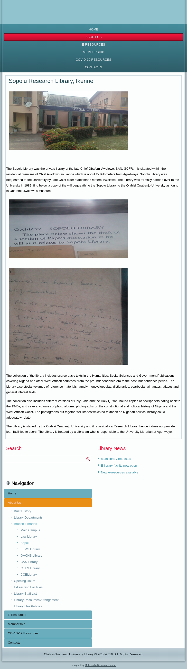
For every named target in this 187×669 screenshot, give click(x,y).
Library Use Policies (28, 606)
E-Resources (93, 44)
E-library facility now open (119, 465)
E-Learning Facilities (28, 587)
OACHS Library (31, 555)
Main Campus (30, 530)
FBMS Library (30, 549)
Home (93, 29)
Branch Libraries (25, 524)
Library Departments (28, 517)
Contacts (93, 67)
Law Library (28, 536)
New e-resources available (119, 472)
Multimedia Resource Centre (100, 665)
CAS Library (28, 562)
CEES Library (30, 568)
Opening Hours (24, 581)
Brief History (22, 511)
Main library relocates (116, 459)
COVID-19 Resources (93, 59)
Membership (93, 52)
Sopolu (25, 543)
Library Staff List (25, 593)
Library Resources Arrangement (36, 600)
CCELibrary (28, 574)
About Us (93, 37)
